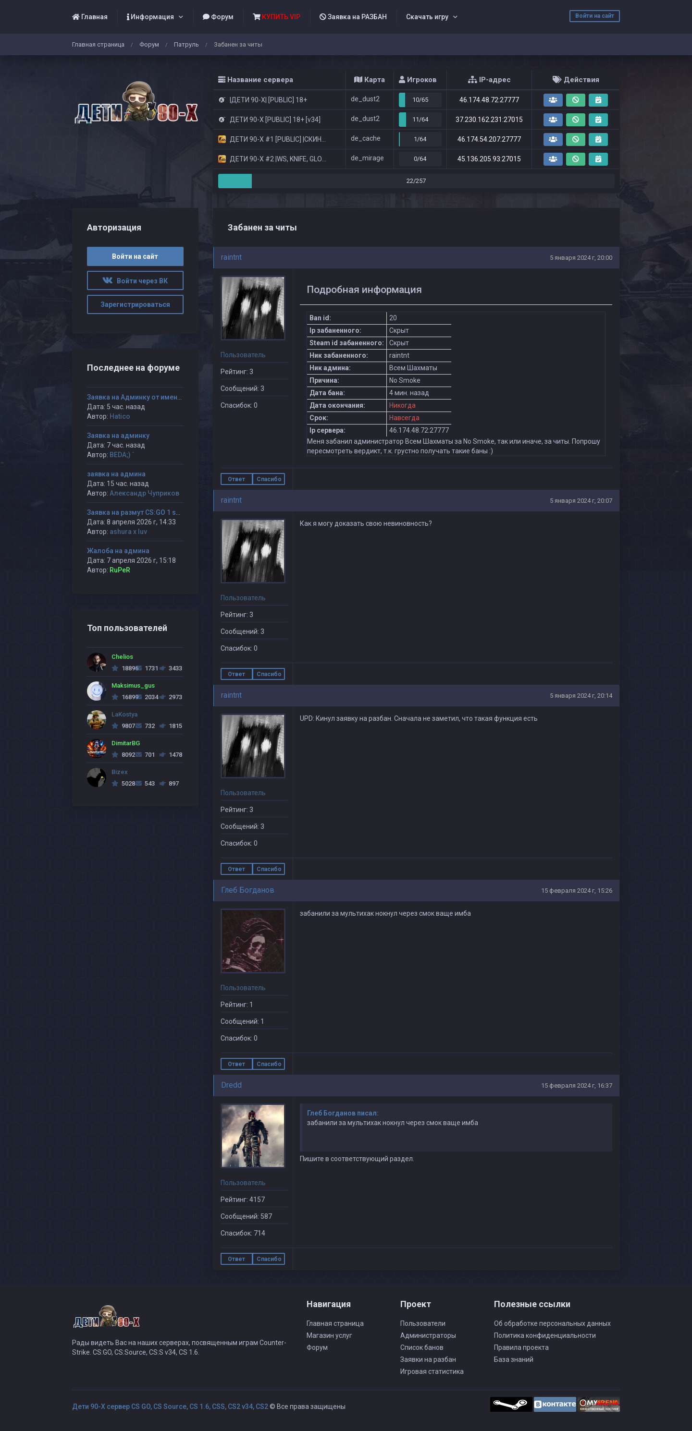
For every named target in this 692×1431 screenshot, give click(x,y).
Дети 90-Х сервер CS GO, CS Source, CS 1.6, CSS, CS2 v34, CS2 (170, 1406)
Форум (218, 17)
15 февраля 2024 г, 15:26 (576, 890)
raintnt (231, 257)
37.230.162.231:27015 (489, 119)
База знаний (513, 1359)
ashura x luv (128, 531)
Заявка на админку (118, 435)
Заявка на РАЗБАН (353, 17)
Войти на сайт (594, 15)
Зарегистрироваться (135, 304)
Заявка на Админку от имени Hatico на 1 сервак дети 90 (178, 397)
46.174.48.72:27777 (489, 100)
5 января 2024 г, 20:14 (581, 695)
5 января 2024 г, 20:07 (581, 500)
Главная (90, 17)
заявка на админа (116, 474)
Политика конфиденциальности (545, 1335)
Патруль (186, 44)
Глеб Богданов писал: (343, 1113)
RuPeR (120, 570)
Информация (150, 17)
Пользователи (422, 1323)
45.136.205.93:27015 (489, 159)
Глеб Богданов (247, 890)
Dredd (231, 1085)
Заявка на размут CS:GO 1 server (140, 512)
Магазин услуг (329, 1335)
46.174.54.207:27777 (489, 139)
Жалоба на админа (118, 551)
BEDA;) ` (122, 455)
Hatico (120, 416)
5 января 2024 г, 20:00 (581, 257)
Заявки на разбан (428, 1359)
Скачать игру (427, 17)
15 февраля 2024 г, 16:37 (576, 1085)
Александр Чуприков (144, 493)
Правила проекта (521, 1347)
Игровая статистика (432, 1371)
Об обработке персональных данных (552, 1323)
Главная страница (98, 44)
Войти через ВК (135, 281)
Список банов (422, 1347)
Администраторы (428, 1335)
